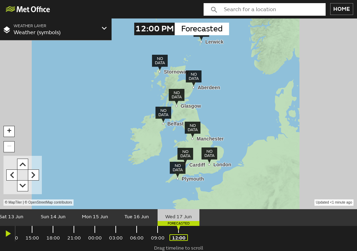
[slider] (178, 217)
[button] (9, 131)
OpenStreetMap (50, 202)
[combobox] (275, 9)
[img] (28, 9)
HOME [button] (341, 9)
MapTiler (15, 202)
